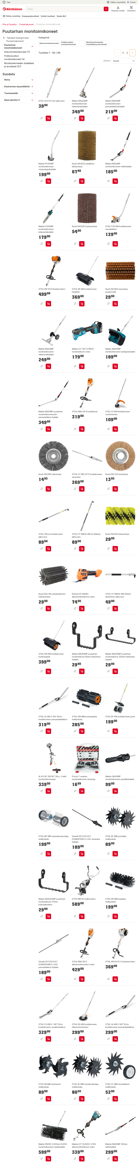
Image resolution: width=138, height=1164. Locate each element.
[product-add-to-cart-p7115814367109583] (115, 303)
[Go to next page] (132, 52)
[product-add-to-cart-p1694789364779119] (48, 429)
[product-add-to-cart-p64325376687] (48, 853)
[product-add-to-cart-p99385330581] (115, 429)
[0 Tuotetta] (131, 9)
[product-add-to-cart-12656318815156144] (48, 1158)
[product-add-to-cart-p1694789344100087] (48, 181)
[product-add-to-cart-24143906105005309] (115, 489)
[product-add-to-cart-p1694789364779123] (81, 671)
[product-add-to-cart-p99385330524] (115, 1039)
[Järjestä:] (123, 60)
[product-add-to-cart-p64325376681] (115, 853)
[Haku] (106, 9)
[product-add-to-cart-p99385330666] (48, 671)
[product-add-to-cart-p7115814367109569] (48, 489)
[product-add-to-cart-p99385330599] (81, 489)
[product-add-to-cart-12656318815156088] (81, 1158)
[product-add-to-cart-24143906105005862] (48, 608)
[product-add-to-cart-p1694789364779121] (48, 916)
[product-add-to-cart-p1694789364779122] (115, 671)
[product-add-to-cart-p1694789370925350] (81, 366)
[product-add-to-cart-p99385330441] (48, 303)
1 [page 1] (122, 53)
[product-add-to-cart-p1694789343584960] (48, 791)
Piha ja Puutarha (9, 24)
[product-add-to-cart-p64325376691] (115, 1098)
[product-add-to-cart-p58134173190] (48, 731)
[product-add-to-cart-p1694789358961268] (81, 429)
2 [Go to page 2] (127, 53)
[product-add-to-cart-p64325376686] (81, 731)
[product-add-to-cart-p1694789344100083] (48, 366)
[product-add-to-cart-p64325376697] (48, 1098)
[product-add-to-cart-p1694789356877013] (115, 366)
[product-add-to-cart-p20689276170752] (81, 181)
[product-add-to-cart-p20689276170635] (81, 244)
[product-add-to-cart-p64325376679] (81, 548)
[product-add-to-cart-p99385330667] (81, 1039)
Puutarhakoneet (26, 24)
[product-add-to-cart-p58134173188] (115, 244)
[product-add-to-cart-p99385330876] (81, 979)
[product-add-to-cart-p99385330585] (48, 548)
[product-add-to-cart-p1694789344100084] (115, 118)
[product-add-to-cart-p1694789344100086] (115, 791)
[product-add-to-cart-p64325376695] (81, 1098)
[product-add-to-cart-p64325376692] (81, 916)
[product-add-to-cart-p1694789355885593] (48, 1039)
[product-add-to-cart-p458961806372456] (81, 791)
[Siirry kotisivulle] (12, 9)
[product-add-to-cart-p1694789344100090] (81, 118)
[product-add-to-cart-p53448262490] (48, 979)
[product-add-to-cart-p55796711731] (48, 118)
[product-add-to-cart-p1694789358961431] (115, 608)
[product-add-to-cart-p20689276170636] (115, 548)
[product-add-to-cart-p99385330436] (115, 979)
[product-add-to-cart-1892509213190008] (115, 1158)
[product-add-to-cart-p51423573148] (48, 244)
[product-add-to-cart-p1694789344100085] (115, 181)
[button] (118, 9)
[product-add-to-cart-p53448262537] (81, 853)
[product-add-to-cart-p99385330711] (81, 303)
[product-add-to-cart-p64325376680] (115, 916)
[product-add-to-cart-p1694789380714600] (81, 608)
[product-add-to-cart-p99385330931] (115, 731)
